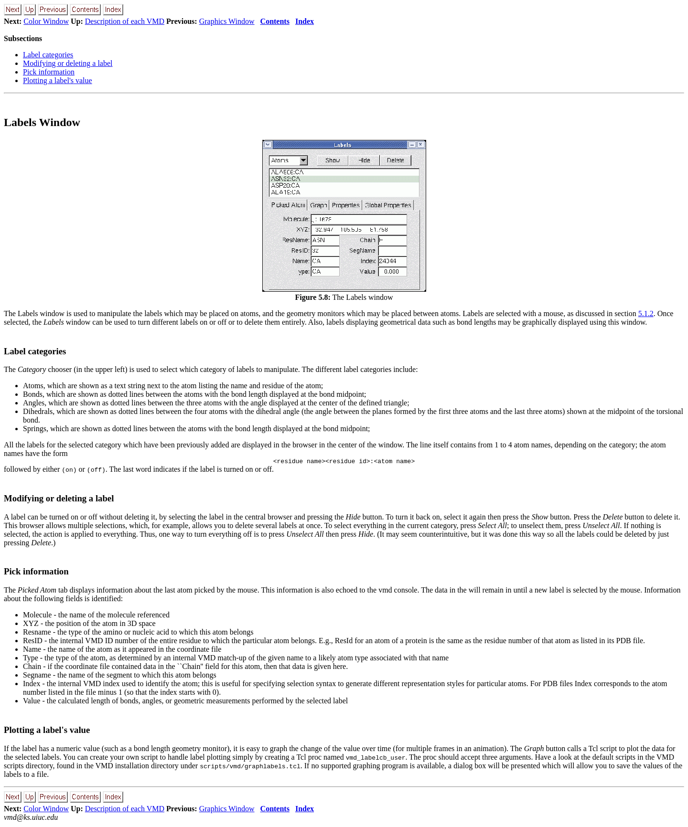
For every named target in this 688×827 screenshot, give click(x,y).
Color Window (46, 21)
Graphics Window (227, 21)
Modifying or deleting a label (68, 63)
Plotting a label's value (57, 80)
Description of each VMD (124, 21)
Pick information (49, 72)
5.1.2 (646, 313)
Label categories (48, 55)
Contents (275, 21)
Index (304, 21)
